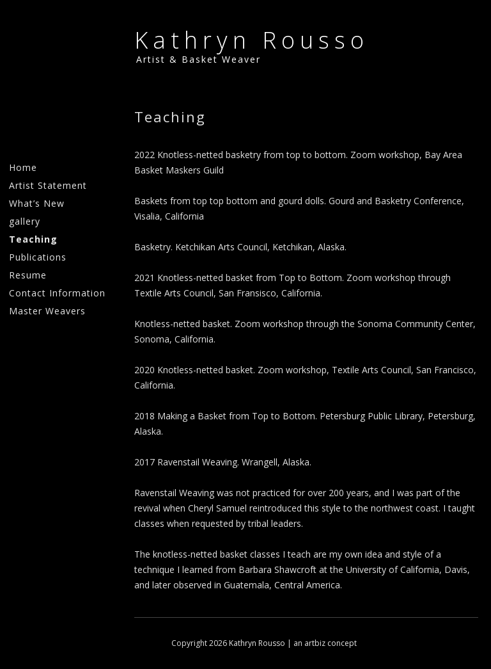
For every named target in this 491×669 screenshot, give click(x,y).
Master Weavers (47, 311)
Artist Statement (48, 185)
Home (23, 167)
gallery (24, 221)
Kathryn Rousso (251, 40)
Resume (28, 275)
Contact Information (57, 293)
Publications (37, 257)
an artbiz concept (325, 643)
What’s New (37, 203)
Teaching (33, 239)
